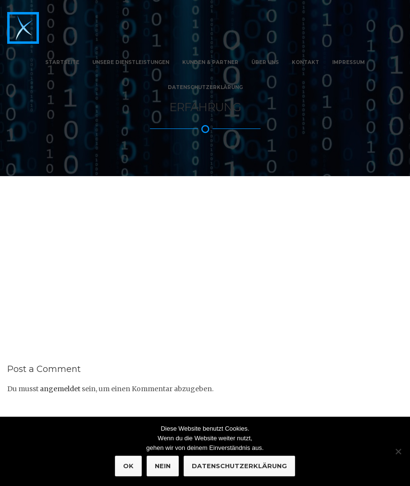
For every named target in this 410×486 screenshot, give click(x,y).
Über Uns (265, 62)
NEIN (163, 466)
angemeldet (60, 382)
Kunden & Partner (210, 62)
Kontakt (305, 62)
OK (128, 466)
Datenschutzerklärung (205, 87)
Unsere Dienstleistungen (130, 62)
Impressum (348, 62)
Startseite (62, 62)
